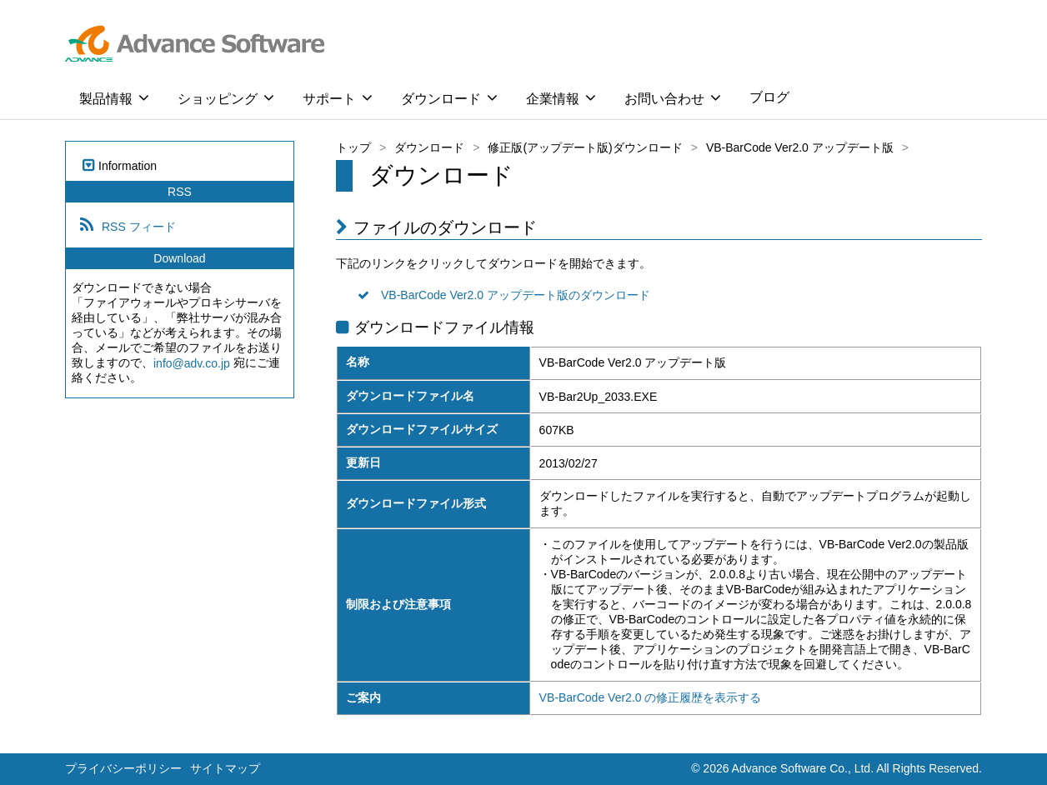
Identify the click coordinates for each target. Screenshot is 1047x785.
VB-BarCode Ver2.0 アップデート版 (800, 147)
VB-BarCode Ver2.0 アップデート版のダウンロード (515, 295)
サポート (338, 97)
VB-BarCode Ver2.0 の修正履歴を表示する (650, 697)
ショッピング (226, 97)
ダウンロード (449, 97)
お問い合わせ (672, 97)
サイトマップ (225, 768)
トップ (353, 147)
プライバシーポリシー (123, 768)
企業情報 (561, 97)
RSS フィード (139, 226)
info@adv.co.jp (191, 363)
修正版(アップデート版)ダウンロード (585, 147)
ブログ (769, 97)
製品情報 (114, 97)
